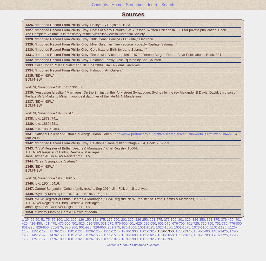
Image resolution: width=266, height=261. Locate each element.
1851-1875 (111, 239)
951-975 (114, 227)
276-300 (170, 219)
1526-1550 (93, 235)
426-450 (35, 223)
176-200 (113, 219)
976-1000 (129, 227)
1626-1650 (166, 235)
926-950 (99, 227)
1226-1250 (93, 231)
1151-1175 (39, 231)
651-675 (164, 223)
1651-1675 (184, 235)
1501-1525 (75, 235)
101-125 (70, 219)
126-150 (84, 219)
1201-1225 (75, 231)
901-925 (85, 227)
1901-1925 (147, 239)
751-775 (221, 223)
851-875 (56, 227)
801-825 (28, 227)
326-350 (198, 219)
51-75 (45, 219)
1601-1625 (147, 235)
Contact (154, 244)
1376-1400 (202, 231)
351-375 (213, 219)
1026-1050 (164, 227)
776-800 (235, 223)
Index (153, 5)
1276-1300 (130, 231)
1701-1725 (220, 235)
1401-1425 (220, 231)
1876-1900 (130, 239)
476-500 (64, 223)
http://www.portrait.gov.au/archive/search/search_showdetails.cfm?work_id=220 (174, 134)
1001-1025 (146, 227)
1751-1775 (39, 239)
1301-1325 (147, 231)
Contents (100, 5)
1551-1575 (111, 235)
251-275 (156, 219)
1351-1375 (184, 231)
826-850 (42, 227)
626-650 (150, 223)
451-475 (50, 223)
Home (116, 5)
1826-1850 (93, 239)
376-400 (227, 219)
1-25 (25, 219)
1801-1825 (75, 239)
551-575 (107, 223)
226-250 (141, 219)
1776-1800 (57, 239)
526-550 (93, 223)
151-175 (98, 219)
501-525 (78, 223)
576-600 (121, 223)
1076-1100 (200, 227)
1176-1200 (57, 231)
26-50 (35, 219)
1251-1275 (111, 231)
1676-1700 (202, 235)
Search (167, 5)
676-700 (178, 223)
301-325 (184, 219)
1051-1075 (182, 227)
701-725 (193, 223)
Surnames (135, 5)
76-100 (57, 219)
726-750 (207, 223)
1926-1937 (166, 239)
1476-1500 (57, 235)
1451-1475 (39, 235)
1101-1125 (218, 227)
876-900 (71, 227)
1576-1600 (130, 235)
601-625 (135, 223)
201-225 (127, 219)
